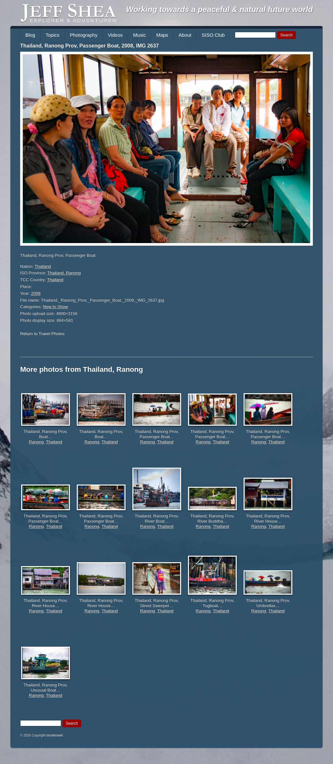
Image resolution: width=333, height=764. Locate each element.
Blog (30, 35)
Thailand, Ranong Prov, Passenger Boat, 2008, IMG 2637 (89, 45)
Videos (115, 35)
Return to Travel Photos (42, 333)
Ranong (36, 441)
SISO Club (213, 35)
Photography (84, 35)
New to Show (55, 306)
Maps (162, 35)
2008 (36, 293)
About (185, 35)
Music (139, 35)
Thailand (43, 266)
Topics (53, 35)
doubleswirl (55, 735)
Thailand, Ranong (64, 272)
